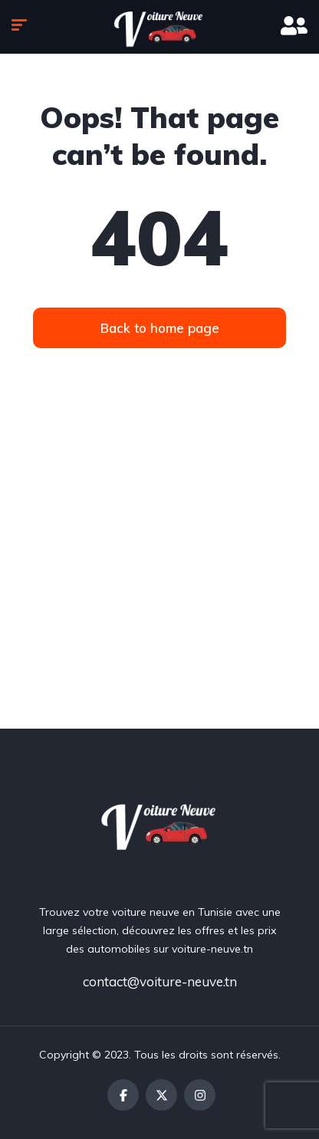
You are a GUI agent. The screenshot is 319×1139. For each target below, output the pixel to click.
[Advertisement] (159, 561)
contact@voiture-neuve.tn (160, 981)
